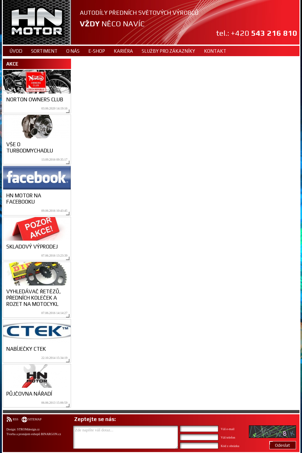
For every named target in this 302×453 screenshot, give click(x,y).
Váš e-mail (228, 429)
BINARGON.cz (51, 434)
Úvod (15, 51)
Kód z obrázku (230, 446)
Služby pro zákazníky (168, 51)
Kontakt (215, 51)
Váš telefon (228, 437)
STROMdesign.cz (28, 429)
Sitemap (34, 419)
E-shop (96, 51)
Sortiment (44, 51)
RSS (16, 419)
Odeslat (282, 445)
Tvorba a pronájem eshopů (23, 434)
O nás (73, 51)
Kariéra (123, 51)
